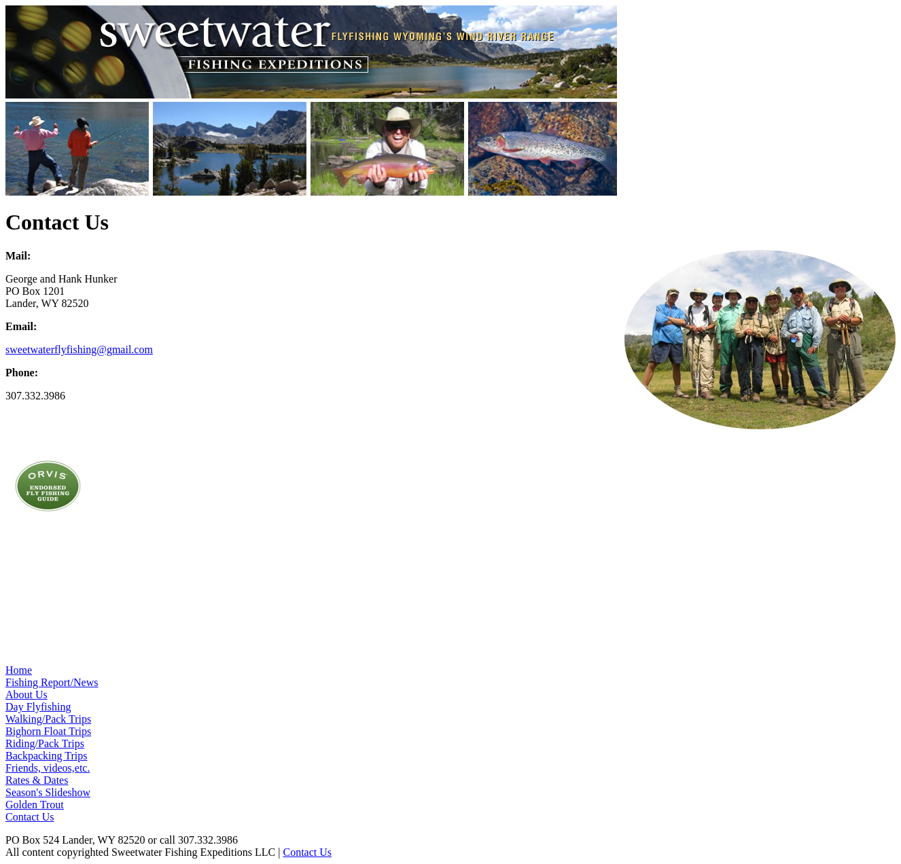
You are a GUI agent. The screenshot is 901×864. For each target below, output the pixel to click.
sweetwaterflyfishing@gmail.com (79, 349)
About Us (26, 694)
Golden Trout (34, 804)
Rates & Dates (36, 780)
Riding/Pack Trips (44, 743)
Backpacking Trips (46, 755)
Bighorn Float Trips (48, 731)
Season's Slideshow (47, 792)
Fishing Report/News (51, 682)
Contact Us (29, 817)
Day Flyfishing (38, 707)
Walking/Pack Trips (48, 719)
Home (18, 670)
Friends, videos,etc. (47, 768)
